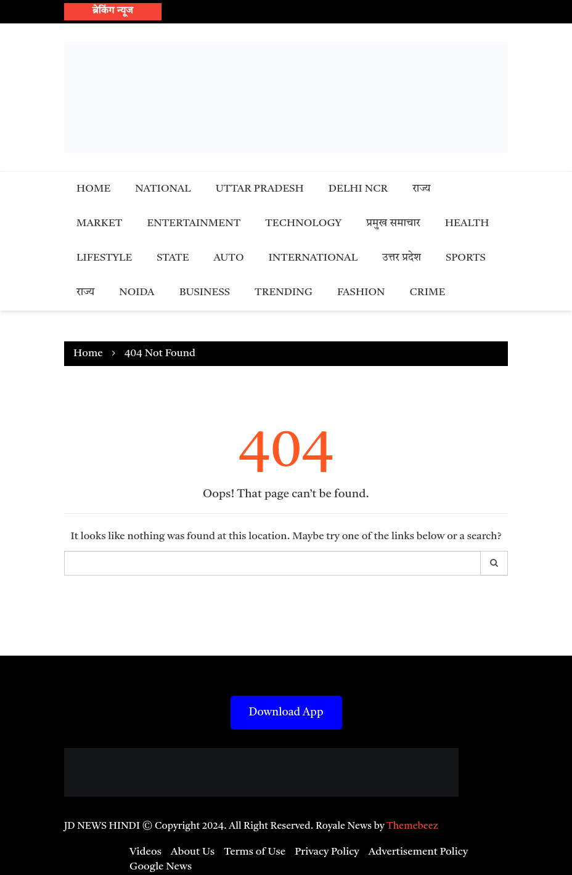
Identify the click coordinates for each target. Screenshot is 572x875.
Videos (145, 852)
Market (99, 223)
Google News (160, 866)
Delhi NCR (358, 189)
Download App (286, 712)
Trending (284, 292)
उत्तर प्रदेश (401, 258)
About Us (192, 852)
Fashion (361, 292)
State (173, 258)
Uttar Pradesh (260, 189)
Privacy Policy (327, 852)
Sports (466, 258)
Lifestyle (104, 258)
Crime (428, 292)
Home (93, 189)
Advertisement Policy (418, 852)
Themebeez (412, 826)
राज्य (421, 189)
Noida (136, 292)
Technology (303, 223)
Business (204, 292)
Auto (229, 258)
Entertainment (193, 223)
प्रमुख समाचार (393, 223)
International (313, 258)
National (163, 189)
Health (467, 223)
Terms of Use (254, 852)
